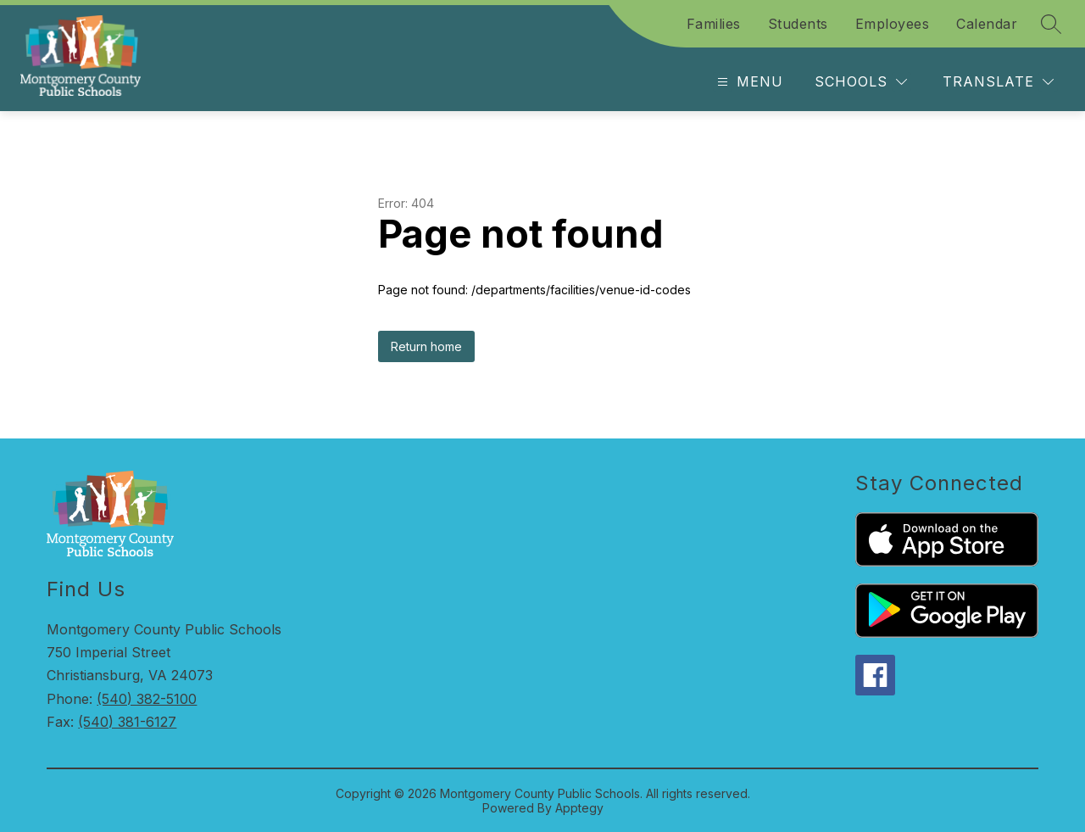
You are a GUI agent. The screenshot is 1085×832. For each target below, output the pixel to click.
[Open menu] (748, 81)
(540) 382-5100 (147, 698)
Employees (892, 23)
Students (798, 23)
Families (714, 23)
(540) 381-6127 (127, 721)
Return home (426, 346)
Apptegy (579, 808)
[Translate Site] (998, 81)
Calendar (986, 23)
